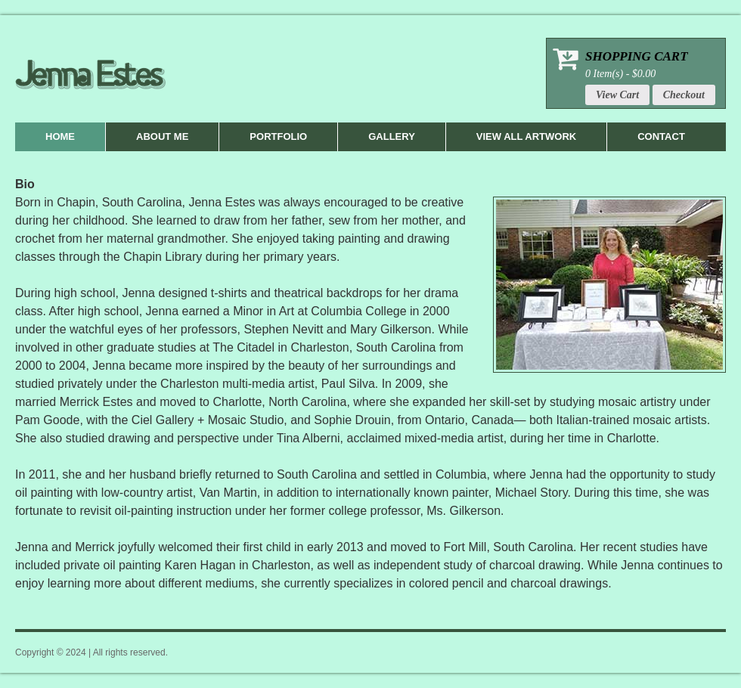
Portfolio (278, 136)
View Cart (617, 95)
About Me (162, 136)
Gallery (391, 136)
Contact (661, 136)
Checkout (684, 95)
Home (60, 136)
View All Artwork (526, 136)
